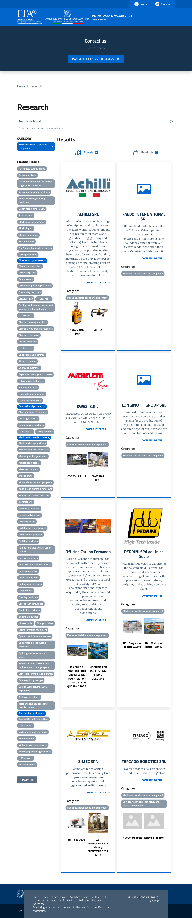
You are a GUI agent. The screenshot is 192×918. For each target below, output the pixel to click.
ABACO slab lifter (77, 332)
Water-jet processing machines (35, 751)
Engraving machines (29, 367)
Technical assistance (29, 697)
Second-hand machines (31, 603)
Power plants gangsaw (30, 534)
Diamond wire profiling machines (36, 328)
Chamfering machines (30, 266)
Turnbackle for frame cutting (33, 719)
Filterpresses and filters (31, 381)
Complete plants (27, 272)
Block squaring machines (31, 222)
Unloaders (25, 725)
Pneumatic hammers (29, 515)
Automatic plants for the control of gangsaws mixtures (35, 183)
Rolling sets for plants (30, 584)
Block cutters (26, 215)
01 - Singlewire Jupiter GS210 (132, 645)
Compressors (26, 279)
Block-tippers (26, 228)
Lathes (25, 431)
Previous (63, 318)
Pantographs (25, 502)
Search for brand (30, 121)
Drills (26, 348)
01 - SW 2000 (76, 840)
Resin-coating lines (29, 577)
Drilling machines (28, 341)
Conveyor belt (26, 298)
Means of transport (29, 469)
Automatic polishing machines (34, 192)
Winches (25, 758)
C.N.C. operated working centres (35, 248)
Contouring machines (30, 292)
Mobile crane (25, 475)
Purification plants (28, 558)
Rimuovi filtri (27, 780)
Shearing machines (28, 616)
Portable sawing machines (32, 528)
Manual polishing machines (33, 456)
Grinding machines (28, 418)
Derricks (25, 315)
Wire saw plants (27, 764)
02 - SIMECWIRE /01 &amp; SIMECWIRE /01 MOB (98, 847)
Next (113, 318)
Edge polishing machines (31, 355)
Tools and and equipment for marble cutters (33, 705)
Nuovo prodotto (132, 838)
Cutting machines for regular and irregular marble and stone (36, 307)
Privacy (132, 897)
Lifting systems (45, 431)
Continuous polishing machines (35, 285)
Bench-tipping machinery (32, 209)
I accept (154, 901)
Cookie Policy (150, 897)
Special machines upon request (35, 636)
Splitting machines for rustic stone (33, 655)
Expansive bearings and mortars (35, 374)
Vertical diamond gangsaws (33, 732)
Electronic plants (27, 361)
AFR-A (98, 330)
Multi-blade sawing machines (34, 495)
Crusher (44, 298)
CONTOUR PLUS (76, 476)
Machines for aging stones (32, 443)
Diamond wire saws (29, 335)
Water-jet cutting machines (33, 745)
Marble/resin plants (29, 462)
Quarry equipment (28, 571)
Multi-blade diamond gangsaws (35, 489)
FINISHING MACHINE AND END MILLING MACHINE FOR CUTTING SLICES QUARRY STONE (77, 676)
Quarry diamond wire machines (35, 564)
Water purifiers (26, 738)
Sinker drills (26, 623)
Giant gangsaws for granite (33, 412)
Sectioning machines (29, 610)
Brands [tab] (86, 152)
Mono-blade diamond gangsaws (35, 482)
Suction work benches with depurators (33, 688)
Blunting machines (28, 235)
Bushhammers (26, 241)
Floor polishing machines (31, 394)
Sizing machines (45, 623)
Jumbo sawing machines (31, 425)
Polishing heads (27, 521)
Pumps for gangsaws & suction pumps (35, 549)
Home (21, 86)
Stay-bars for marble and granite (36, 673)
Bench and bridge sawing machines (32, 200)
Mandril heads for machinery (34, 449)
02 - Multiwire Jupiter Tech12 (154, 645)
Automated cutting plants (32, 168)
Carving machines (28, 254)
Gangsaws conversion (30, 400)
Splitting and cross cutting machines (32, 644)
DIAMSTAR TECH (98, 478)
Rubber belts (26, 590)
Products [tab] (145, 152)
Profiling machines (28, 541)
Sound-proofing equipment (33, 630)
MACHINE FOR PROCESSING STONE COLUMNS (98, 673)
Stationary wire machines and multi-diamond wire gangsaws (35, 665)
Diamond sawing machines (33, 322)
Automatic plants (28, 175)
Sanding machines (28, 597)
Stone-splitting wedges (31, 680)
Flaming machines (28, 387)
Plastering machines (29, 508)
